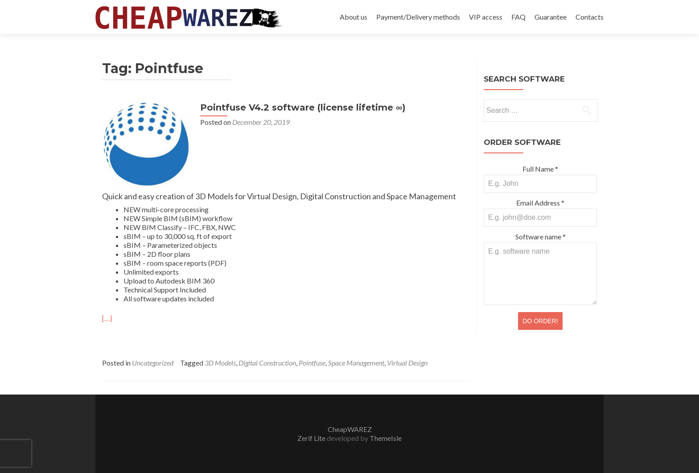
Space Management (356, 362)
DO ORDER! (540, 321)
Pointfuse (312, 362)
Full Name (540, 169)
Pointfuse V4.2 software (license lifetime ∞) (303, 107)
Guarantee (551, 16)
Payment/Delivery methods (418, 16)
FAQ (518, 16)
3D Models (220, 362)
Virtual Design (407, 362)
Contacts (590, 16)
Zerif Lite (312, 438)
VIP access (485, 16)
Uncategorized (152, 362)
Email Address (540, 202)
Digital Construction (267, 362)
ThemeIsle (386, 438)
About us (353, 16)
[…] (107, 318)
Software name (540, 236)
